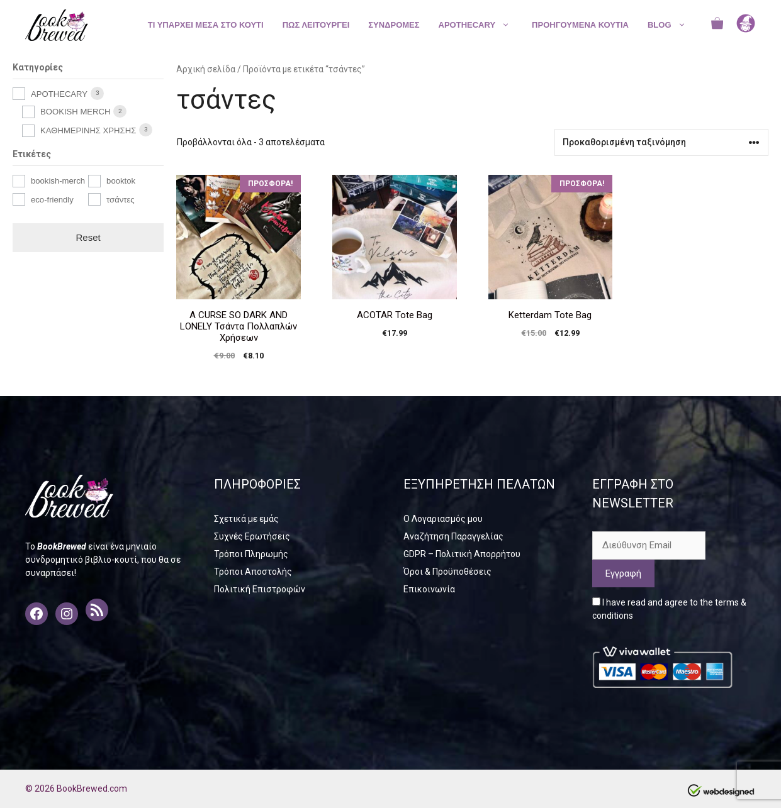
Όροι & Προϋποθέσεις (447, 572)
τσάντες (120, 199)
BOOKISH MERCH (75, 111)
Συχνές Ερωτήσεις (252, 536)
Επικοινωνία (429, 589)
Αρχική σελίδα (205, 69)
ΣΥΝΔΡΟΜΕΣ (393, 25)
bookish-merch (58, 180)
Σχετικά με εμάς (246, 519)
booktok (120, 180)
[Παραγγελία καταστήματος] (661, 142)
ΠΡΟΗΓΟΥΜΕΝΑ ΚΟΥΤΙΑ (580, 25)
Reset (88, 237)
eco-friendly (52, 199)
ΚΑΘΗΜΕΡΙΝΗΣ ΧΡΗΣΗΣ (88, 130)
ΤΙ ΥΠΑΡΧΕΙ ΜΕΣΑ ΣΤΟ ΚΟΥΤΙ (206, 25)
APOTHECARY (481, 25)
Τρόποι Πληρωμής (251, 554)
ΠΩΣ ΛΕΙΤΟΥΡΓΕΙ (316, 25)
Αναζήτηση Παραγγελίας (453, 536)
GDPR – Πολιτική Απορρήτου (461, 554)
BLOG (673, 25)
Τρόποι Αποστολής (253, 572)
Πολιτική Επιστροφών (259, 589)
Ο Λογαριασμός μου (443, 519)
